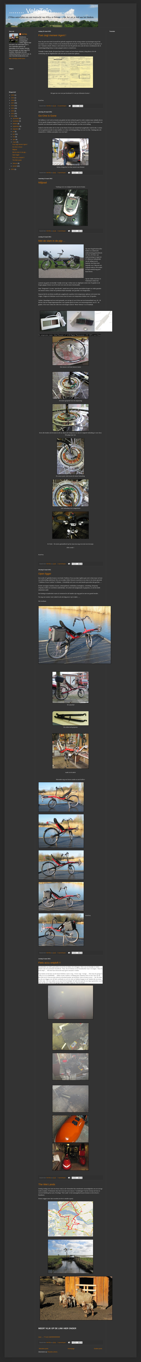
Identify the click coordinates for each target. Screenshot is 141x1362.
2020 (13, 95)
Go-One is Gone (47, 115)
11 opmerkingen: (62, 105)
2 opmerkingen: (62, 563)
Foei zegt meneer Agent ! (52, 35)
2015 (13, 108)
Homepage (71, 1348)
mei (14, 137)
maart (15, 142)
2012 (13, 113)
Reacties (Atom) (52, 1352)
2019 (13, 98)
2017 (13, 103)
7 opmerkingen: (62, 1177)
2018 (13, 100)
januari (15, 166)
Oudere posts (98, 1348)
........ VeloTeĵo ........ (38, 11)
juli (14, 131)
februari (15, 163)
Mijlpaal (42, 182)
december (16, 118)
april (14, 139)
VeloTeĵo (24, 34)
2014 (13, 111)
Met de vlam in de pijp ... (51, 240)
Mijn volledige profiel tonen (17, 58)
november (16, 121)
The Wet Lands (46, 1184)
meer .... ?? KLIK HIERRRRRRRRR (49, 1337)
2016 (13, 105)
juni (14, 134)
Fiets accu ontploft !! (49, 962)
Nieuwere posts (43, 1348)
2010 (13, 169)
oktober (15, 123)
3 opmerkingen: (62, 172)
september (16, 126)
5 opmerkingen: (62, 952)
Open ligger (44, 573)
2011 (13, 116)
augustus (16, 129)
